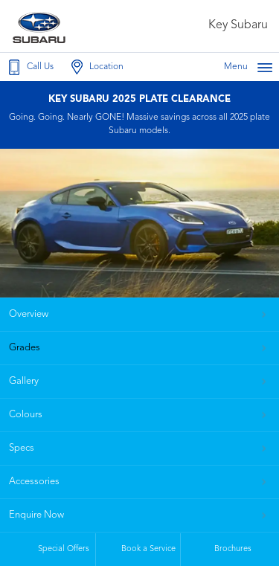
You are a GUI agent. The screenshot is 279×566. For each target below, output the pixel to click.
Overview (28, 314)
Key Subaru (238, 25)
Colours (25, 414)
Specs (21, 448)
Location (96, 67)
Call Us (29, 67)
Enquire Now (36, 515)
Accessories (34, 481)
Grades (24, 348)
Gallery (24, 381)
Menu (249, 67)
